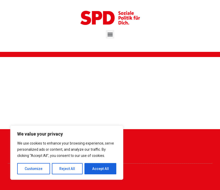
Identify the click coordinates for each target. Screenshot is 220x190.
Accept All (100, 169)
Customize (34, 169)
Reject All (67, 169)
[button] (110, 34)
